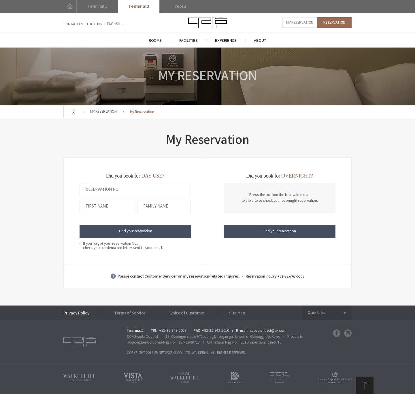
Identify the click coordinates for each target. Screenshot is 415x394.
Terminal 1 (97, 6)
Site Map (237, 313)
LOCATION (95, 24)
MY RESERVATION (299, 22)
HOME (69, 6)
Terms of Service (130, 313)
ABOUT (260, 40)
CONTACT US (73, 24)
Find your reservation (135, 231)
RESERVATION (334, 22)
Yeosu (180, 6)
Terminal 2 (138, 6)
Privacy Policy (76, 313)
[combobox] (327, 313)
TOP (364, 385)
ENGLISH (113, 24)
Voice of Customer (187, 313)
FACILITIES (188, 40)
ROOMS (155, 40)
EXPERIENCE (225, 40)
